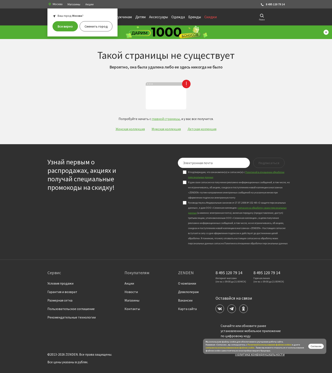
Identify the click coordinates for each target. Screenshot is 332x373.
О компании (187, 283)
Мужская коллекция (166, 129)
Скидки (210, 16)
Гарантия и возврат (62, 292)
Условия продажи (60, 283)
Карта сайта (187, 309)
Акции (89, 4)
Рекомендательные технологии (71, 317)
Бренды (194, 16)
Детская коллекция (202, 129)
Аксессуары (158, 16)
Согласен (316, 346)
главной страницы (166, 119)
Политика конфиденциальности (260, 354)
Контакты (132, 309)
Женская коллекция (130, 129)
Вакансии (185, 300)
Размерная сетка (59, 300)
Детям (140, 16)
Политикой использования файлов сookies (270, 344)
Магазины (74, 4)
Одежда (178, 16)
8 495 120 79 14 (272, 4)
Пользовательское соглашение (71, 309)
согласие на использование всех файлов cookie (230, 347)
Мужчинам (123, 16)
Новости (131, 292)
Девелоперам (188, 292)
